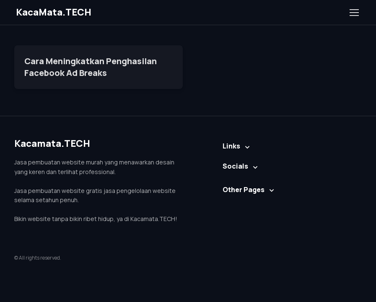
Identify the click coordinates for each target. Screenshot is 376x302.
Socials (235, 166)
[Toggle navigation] (353, 12)
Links (231, 146)
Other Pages (243, 189)
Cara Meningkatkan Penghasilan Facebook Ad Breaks (90, 66)
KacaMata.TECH (53, 12)
